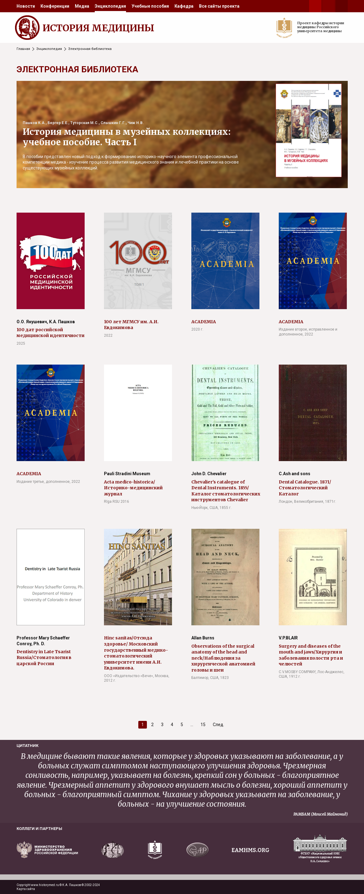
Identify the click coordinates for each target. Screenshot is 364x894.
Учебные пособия (150, 6)
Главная (23, 49)
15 (203, 724)
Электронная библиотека (90, 49)
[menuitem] (26, 6)
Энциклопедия (110, 6)
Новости (26, 6)
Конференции (54, 6)
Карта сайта (26, 889)
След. (218, 724)
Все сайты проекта (219, 6)
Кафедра (183, 6)
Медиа (82, 6)
